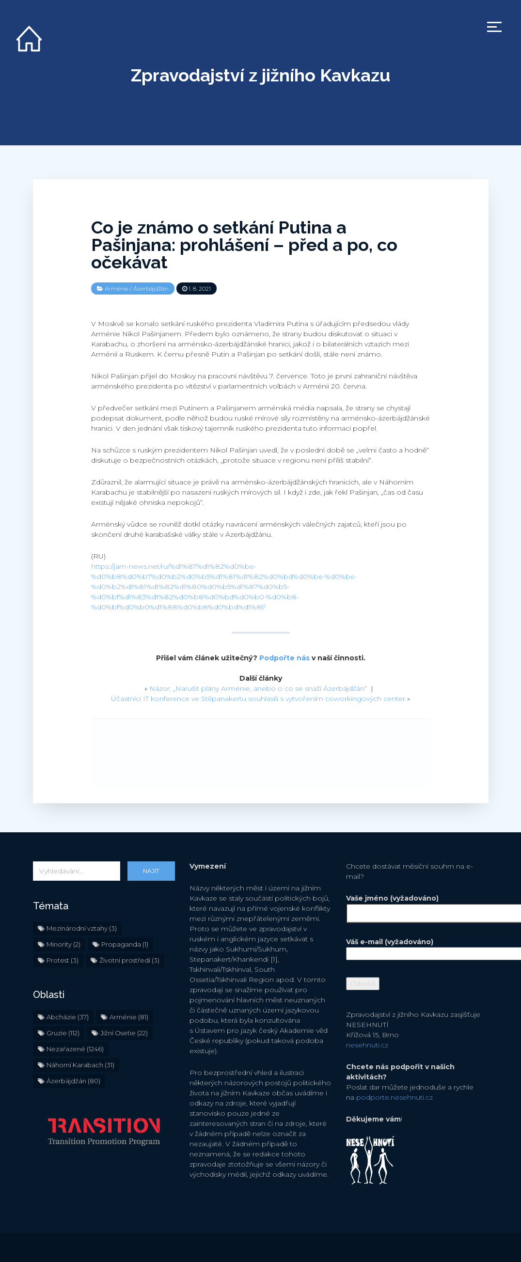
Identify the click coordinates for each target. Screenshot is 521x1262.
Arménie (116, 288)
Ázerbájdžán (151, 288)
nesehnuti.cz (367, 1045)
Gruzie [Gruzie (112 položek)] (63, 1033)
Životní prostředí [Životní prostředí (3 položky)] (129, 960)
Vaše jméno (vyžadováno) (417, 906)
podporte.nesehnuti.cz (394, 1097)
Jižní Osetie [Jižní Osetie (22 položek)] (124, 1033)
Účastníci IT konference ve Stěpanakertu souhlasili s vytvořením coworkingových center (258, 698)
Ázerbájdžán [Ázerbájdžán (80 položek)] (73, 1081)
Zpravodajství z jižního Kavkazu (260, 75)
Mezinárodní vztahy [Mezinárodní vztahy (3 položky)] (82, 928)
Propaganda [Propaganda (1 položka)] (124, 944)
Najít (151, 870)
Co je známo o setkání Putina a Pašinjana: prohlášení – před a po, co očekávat (244, 244)
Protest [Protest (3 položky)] (63, 960)
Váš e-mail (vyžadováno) (417, 947)
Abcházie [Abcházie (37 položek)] (68, 1017)
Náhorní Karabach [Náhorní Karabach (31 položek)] (80, 1065)
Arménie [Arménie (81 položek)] (129, 1017)
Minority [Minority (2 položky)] (63, 944)
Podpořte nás (284, 658)
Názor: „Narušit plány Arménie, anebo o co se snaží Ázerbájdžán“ (258, 688)
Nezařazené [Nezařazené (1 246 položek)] (75, 1049)
